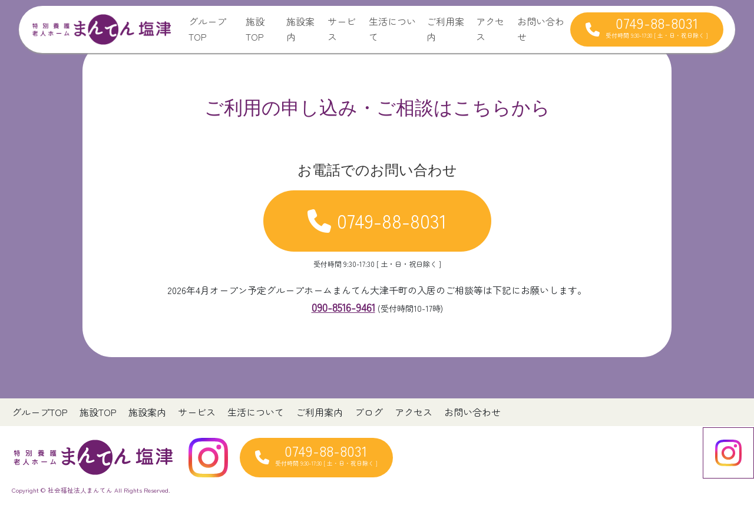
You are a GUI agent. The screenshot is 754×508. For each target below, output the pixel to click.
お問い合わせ (540, 29)
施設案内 (300, 29)
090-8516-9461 (343, 307)
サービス (342, 29)
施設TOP (255, 29)
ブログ (369, 412)
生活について (392, 29)
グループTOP (207, 29)
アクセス (490, 29)
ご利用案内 (445, 29)
